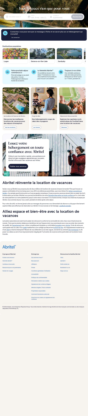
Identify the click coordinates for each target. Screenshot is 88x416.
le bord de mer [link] (58, 227)
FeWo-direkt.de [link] (64, 264)
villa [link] (8, 230)
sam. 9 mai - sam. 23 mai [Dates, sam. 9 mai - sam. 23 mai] (39, 17)
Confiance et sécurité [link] (8, 264)
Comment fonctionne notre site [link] (40, 294)
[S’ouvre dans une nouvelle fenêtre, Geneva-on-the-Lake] (42, 56)
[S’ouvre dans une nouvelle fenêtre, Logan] (15, 56)
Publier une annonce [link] (8, 257)
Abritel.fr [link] (62, 261)
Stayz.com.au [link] (64, 271)
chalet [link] (25, 227)
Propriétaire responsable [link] (38, 291)
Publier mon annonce (18, 166)
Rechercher (77, 17)
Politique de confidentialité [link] (39, 277)
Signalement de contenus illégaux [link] (41, 284)
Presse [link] (33, 267)
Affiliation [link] (34, 264)
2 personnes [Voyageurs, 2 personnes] (57, 17)
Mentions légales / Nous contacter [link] (41, 287)
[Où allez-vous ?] (15, 16)
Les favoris (36, 127)
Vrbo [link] (61, 257)
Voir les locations (10, 127)
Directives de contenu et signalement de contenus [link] (43, 298)
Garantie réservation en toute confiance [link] (61, 195)
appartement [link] (17, 225)
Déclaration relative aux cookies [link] (40, 281)
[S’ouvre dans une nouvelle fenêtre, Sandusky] (69, 56)
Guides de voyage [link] (8, 271)
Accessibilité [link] (34, 274)
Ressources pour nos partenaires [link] (12, 267)
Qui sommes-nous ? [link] (37, 257)
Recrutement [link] (35, 261)
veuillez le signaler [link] (65, 206)
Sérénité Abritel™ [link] (7, 261)
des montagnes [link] (73, 230)
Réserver (64, 127)
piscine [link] (67, 225)
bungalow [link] (58, 225)
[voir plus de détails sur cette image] (80, 57)
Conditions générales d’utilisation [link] (40, 271)
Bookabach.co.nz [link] (65, 267)
